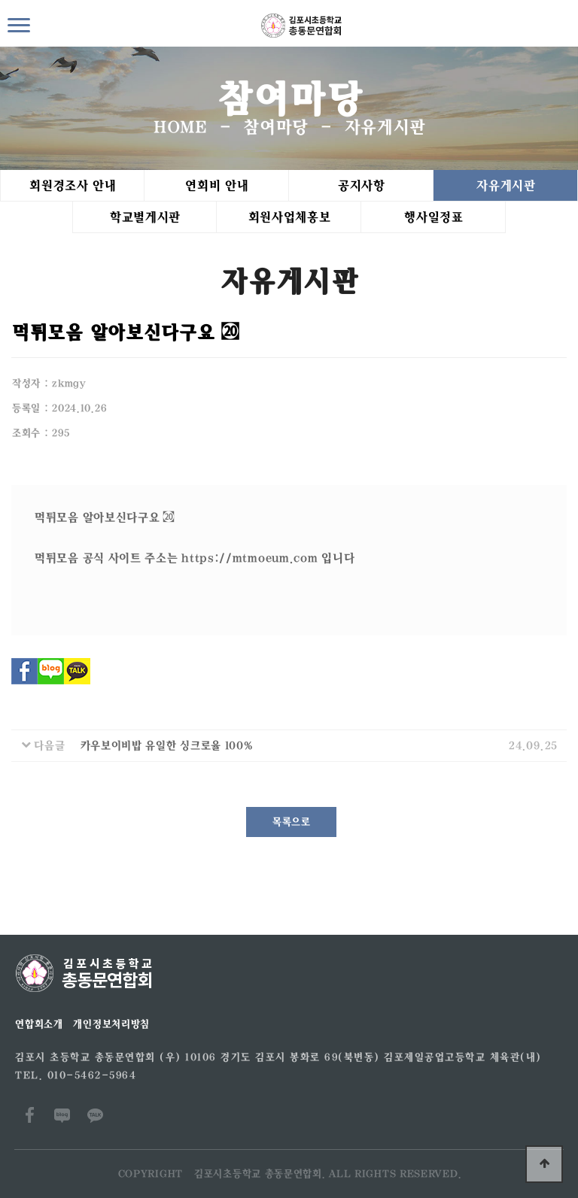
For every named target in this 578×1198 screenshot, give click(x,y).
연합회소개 (38, 1024)
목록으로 (291, 822)
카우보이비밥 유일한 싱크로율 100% (166, 745)
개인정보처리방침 (110, 1024)
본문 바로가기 (0, 0)
